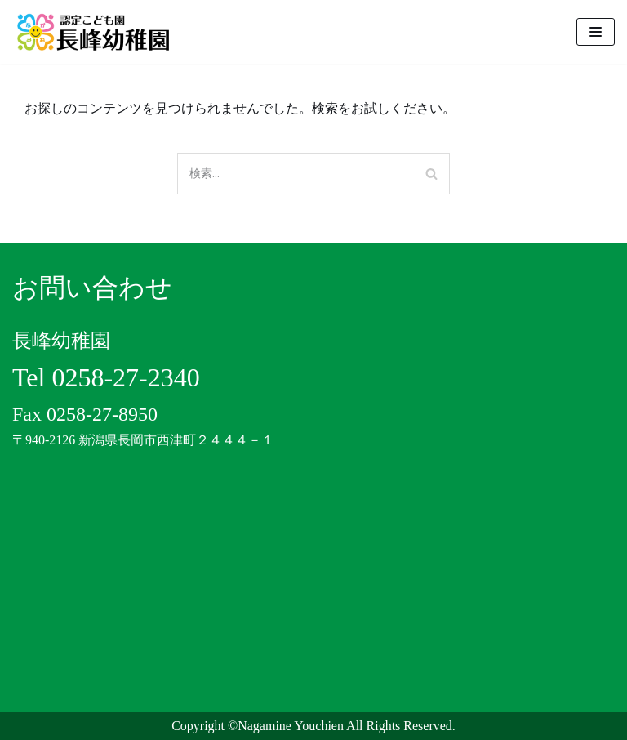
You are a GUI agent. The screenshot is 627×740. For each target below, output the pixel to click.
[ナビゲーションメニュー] (595, 32)
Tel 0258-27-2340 (106, 377)
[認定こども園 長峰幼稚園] (98, 31)
